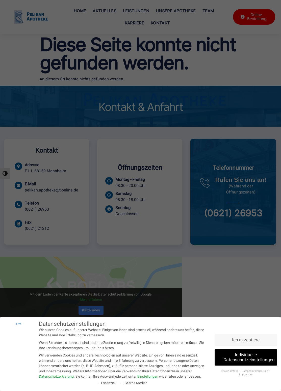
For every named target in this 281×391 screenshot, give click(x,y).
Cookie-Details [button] (230, 370)
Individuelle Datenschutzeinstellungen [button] (249, 357)
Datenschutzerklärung (56, 376)
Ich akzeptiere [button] (246, 340)
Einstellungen (147, 376)
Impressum (245, 374)
